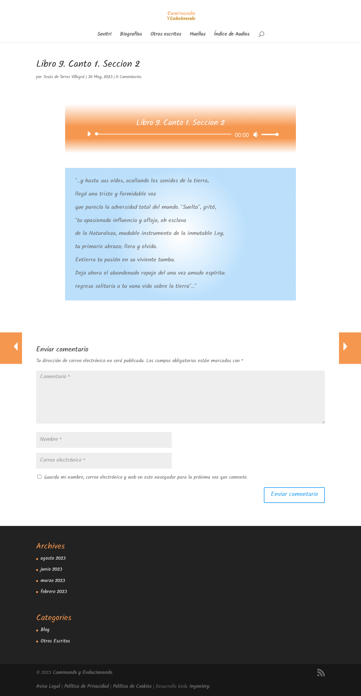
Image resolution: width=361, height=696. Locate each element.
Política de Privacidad (86, 687)
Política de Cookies (132, 687)
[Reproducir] (89, 134)
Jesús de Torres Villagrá (64, 77)
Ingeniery (199, 687)
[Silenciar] (255, 134)
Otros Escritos (55, 641)
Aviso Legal (48, 687)
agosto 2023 (53, 558)
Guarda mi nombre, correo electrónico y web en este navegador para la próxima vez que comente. (145, 478)
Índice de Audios (231, 35)
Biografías (131, 35)
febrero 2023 (54, 592)
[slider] (164, 134)
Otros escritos (165, 35)
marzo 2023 (53, 581)
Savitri (104, 35)
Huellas (197, 35)
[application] (180, 134)
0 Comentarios (129, 77)
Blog (45, 630)
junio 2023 (51, 569)
